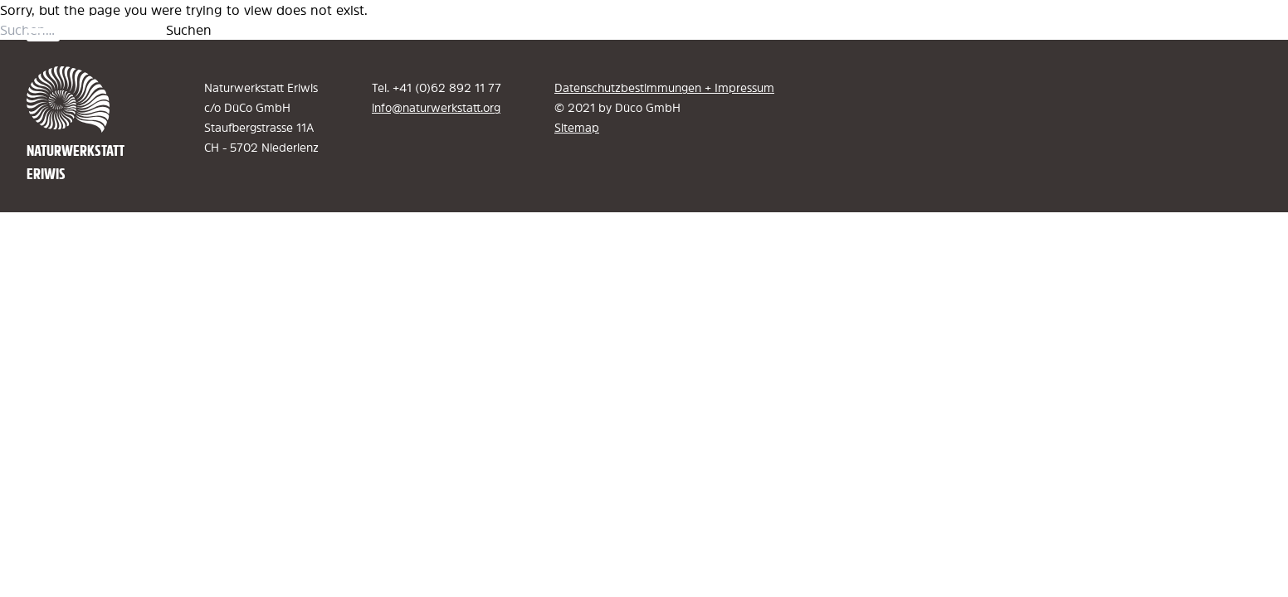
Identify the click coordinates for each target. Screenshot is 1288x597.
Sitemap (576, 127)
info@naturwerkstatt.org (436, 108)
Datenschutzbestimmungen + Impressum (664, 88)
